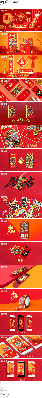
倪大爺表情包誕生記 (2, 391)
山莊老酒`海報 (1, 388)
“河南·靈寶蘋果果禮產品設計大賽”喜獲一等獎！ (5, 390)
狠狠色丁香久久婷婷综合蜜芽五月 (3, 397)
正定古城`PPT (1, 386)
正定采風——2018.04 (2, 392)
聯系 (0, 385)
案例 (0, 384)
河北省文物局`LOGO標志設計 (3, 387)
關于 (0, 383)
